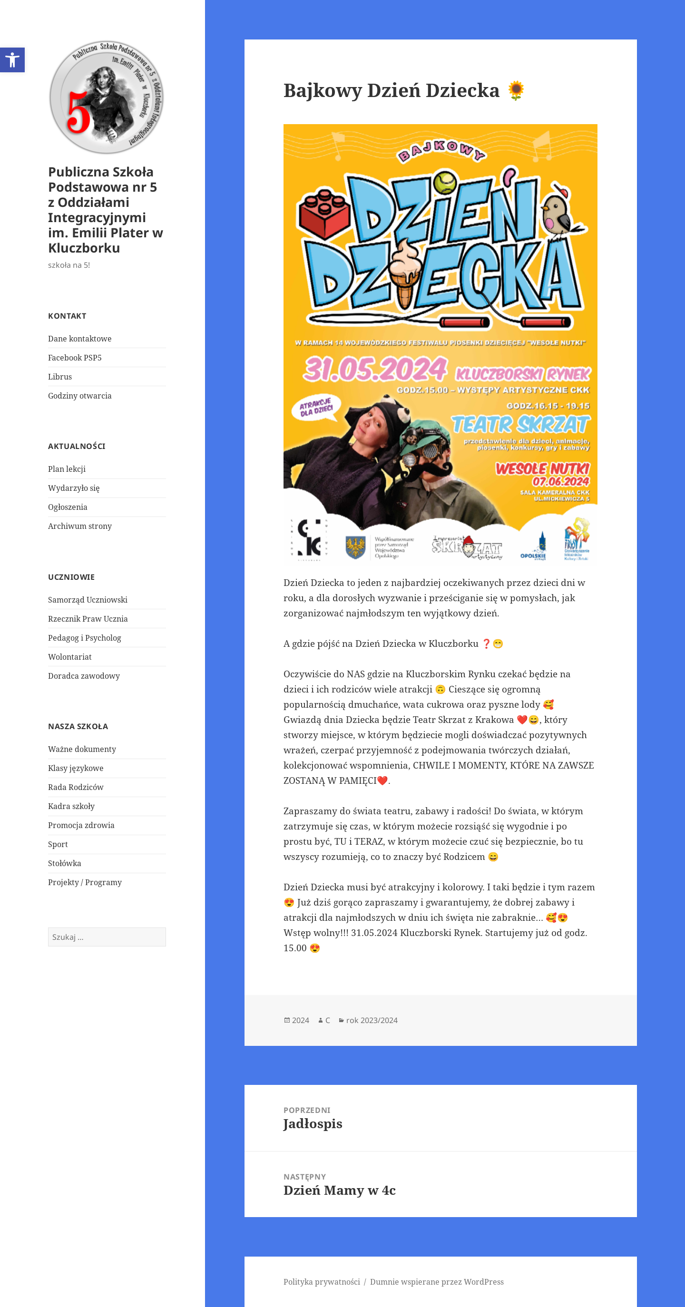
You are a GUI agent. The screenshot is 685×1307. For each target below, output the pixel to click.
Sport (58, 844)
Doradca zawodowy (84, 676)
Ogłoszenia (68, 507)
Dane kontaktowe (80, 338)
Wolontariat (70, 657)
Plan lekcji (67, 469)
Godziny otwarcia (80, 395)
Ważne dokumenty (82, 749)
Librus (60, 376)
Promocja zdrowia (81, 825)
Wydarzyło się (74, 488)
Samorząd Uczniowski (87, 600)
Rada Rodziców (76, 787)
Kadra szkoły (71, 806)
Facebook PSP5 (75, 357)
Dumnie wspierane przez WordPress (437, 1282)
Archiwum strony (80, 526)
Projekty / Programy (85, 882)
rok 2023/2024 (372, 1020)
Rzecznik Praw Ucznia (88, 619)
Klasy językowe (76, 768)
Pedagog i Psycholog (84, 638)
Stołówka (64, 863)
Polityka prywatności (322, 1282)
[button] (12, 60)
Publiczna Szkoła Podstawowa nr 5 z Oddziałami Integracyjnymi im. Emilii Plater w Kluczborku (105, 209)
